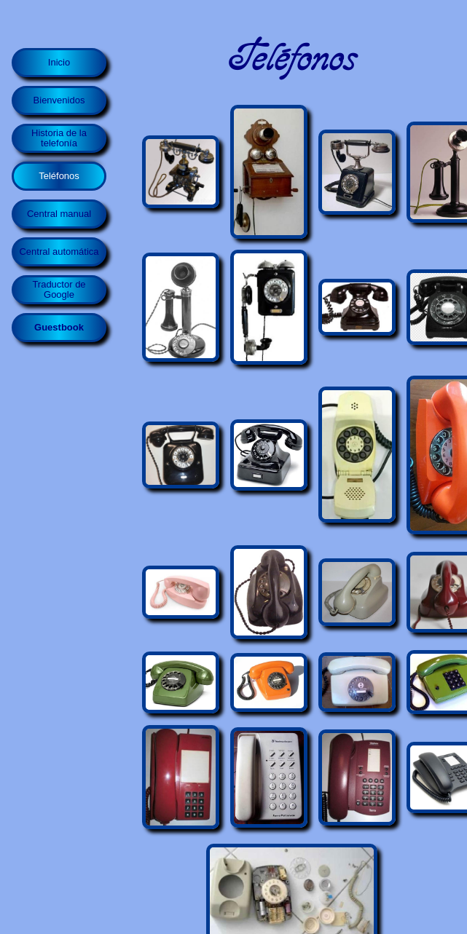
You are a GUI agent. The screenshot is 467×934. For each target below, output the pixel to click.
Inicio (59, 62)
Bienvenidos (59, 100)
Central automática (58, 251)
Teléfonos (59, 175)
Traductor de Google (58, 289)
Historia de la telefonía (59, 138)
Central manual (59, 213)
